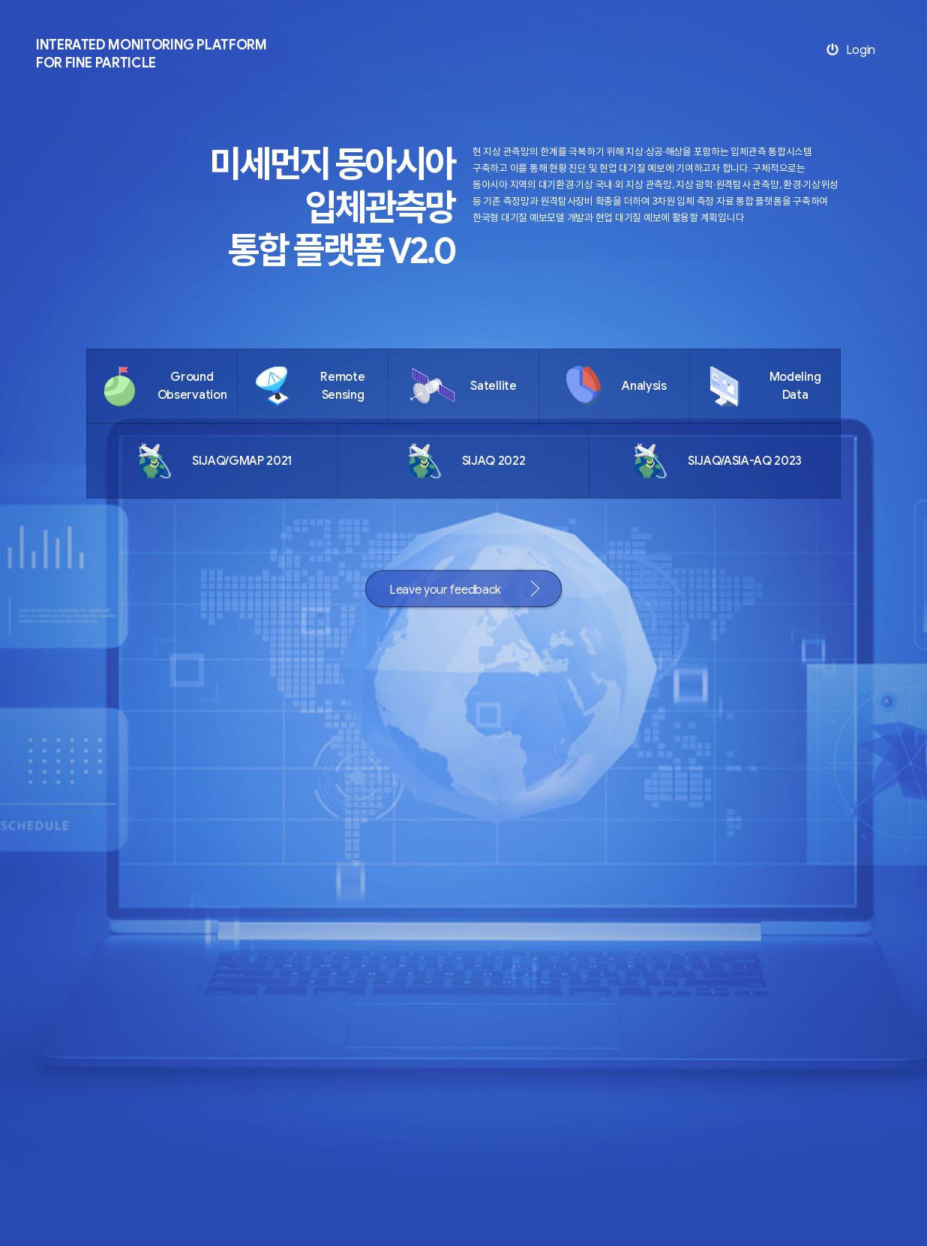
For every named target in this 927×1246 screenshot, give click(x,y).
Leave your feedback (445, 590)
